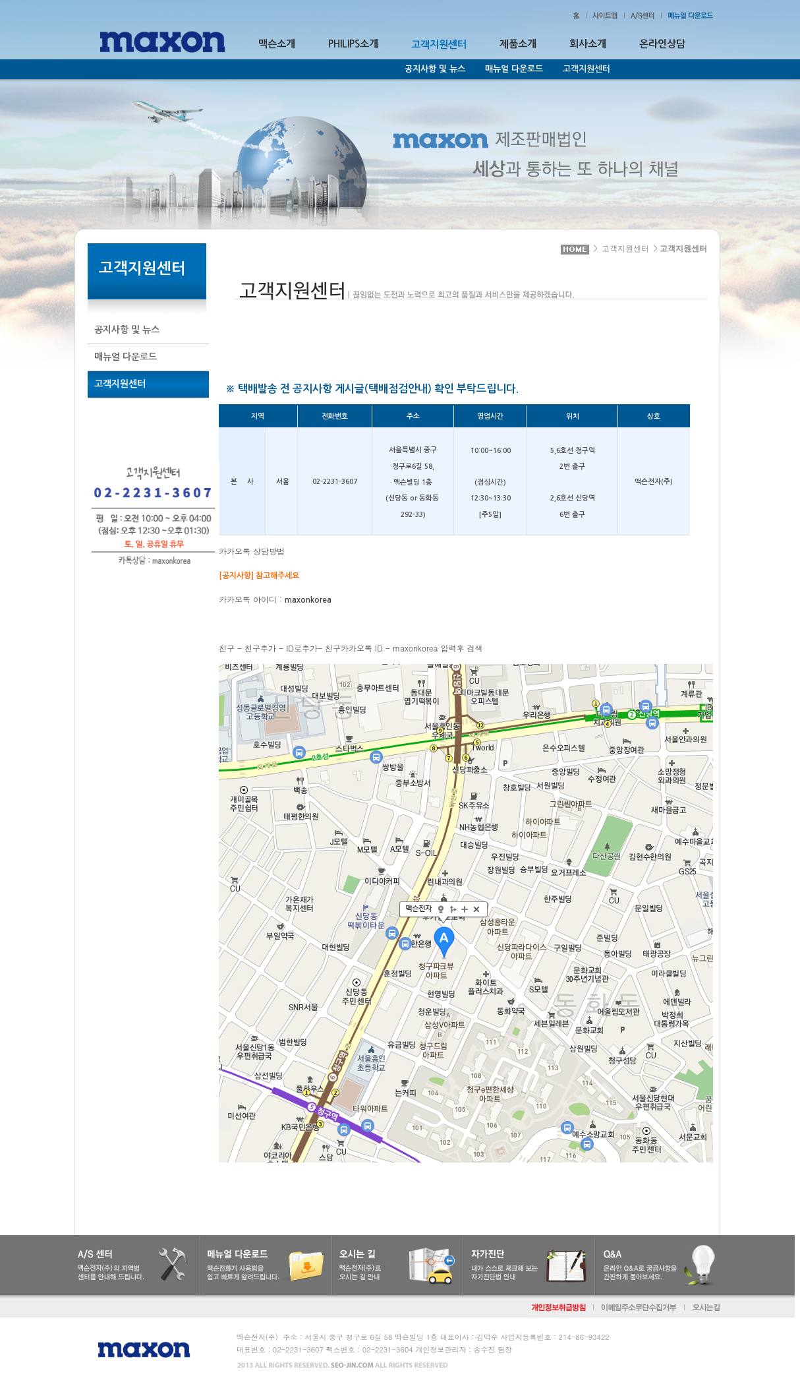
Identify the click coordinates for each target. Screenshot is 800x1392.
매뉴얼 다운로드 (514, 69)
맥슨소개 (276, 44)
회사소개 (587, 44)
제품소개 (518, 44)
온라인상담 (662, 44)
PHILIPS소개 (353, 44)
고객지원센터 (625, 248)
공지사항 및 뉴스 (435, 69)
